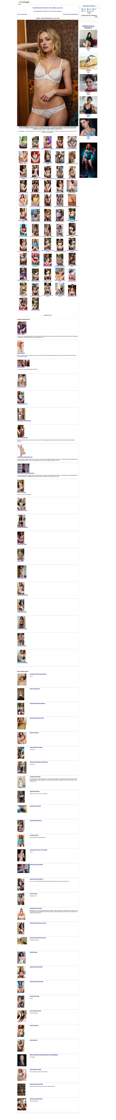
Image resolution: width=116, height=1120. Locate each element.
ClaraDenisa (88, 48)
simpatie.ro (88, 28)
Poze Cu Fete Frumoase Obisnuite (70, 14)
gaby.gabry (88, 92)
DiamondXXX (88, 114)
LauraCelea (88, 70)
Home (19, 4)
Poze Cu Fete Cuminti (22, 14)
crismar (88, 136)
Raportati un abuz (47, 315)
